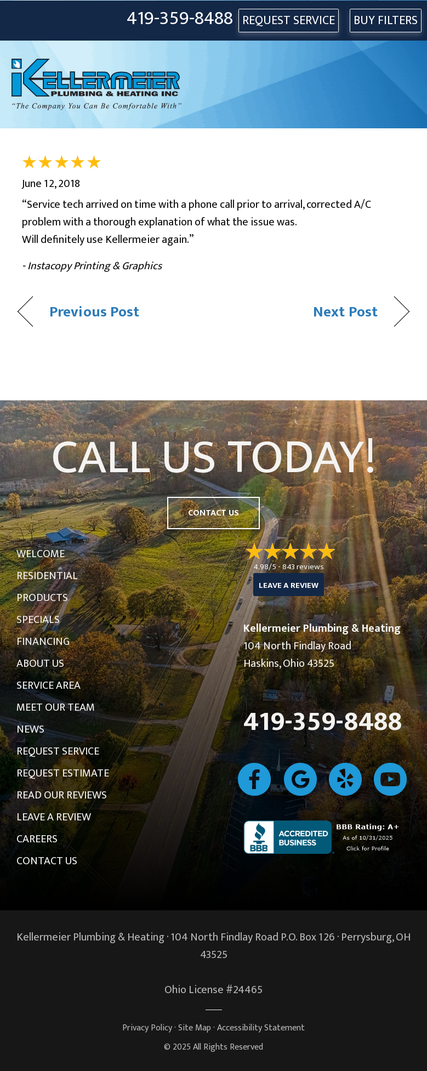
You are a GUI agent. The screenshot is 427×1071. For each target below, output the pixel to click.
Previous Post (94, 312)
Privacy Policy (147, 1028)
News (30, 729)
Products (42, 597)
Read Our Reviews (61, 795)
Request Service (57, 751)
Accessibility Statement (261, 1028)
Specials (38, 619)
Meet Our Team (55, 707)
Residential (47, 575)
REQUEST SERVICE (288, 20)
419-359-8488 (180, 19)
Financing (43, 641)
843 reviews (303, 567)
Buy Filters (386, 20)
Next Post (345, 312)
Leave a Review (53, 817)
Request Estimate (62, 773)
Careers (37, 839)
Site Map (194, 1028)
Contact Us (46, 861)
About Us (40, 663)
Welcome (40, 554)
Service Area (48, 685)
